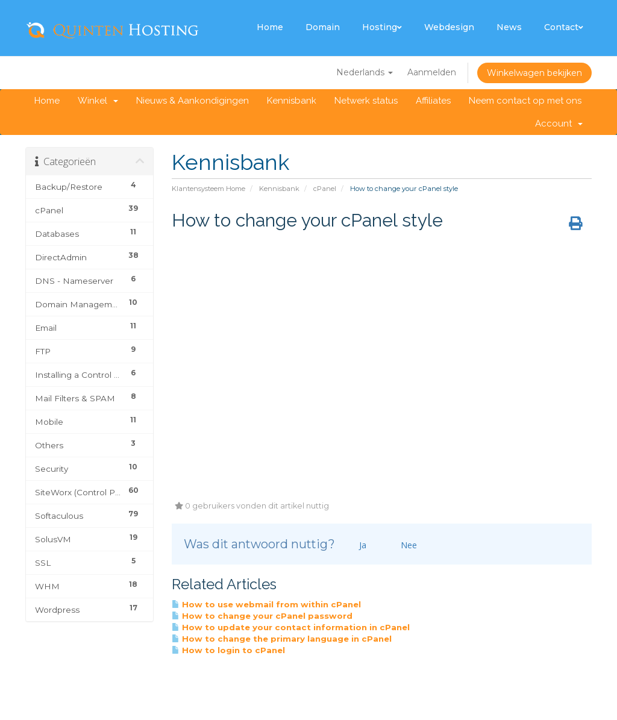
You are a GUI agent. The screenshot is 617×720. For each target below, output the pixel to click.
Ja (357, 545)
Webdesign (449, 27)
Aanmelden (431, 72)
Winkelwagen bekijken (534, 72)
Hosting (382, 27)
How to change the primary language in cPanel (282, 638)
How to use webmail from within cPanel (266, 604)
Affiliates (433, 100)
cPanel (324, 188)
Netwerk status (366, 100)
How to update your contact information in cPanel (291, 627)
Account (559, 123)
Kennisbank (291, 100)
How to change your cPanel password (262, 616)
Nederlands (364, 72)
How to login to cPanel (228, 650)
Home (270, 27)
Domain (322, 27)
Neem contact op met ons (525, 100)
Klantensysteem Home (208, 188)
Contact (563, 27)
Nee (403, 545)
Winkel (98, 100)
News (509, 27)
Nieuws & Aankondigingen (192, 100)
